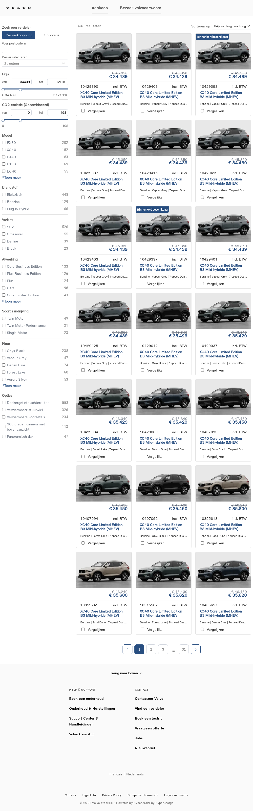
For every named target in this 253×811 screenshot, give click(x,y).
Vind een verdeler (149, 708)
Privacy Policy (112, 795)
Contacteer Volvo (149, 698)
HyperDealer (141, 803)
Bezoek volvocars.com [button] (140, 7)
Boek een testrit (148, 718)
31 (184, 649)
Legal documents (176, 795)
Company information (142, 795)
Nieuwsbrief (145, 748)
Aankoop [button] (100, 7)
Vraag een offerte (149, 728)
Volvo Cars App (82, 734)
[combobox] (4, 63)
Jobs (139, 738)
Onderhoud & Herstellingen (92, 708)
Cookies (70, 795)
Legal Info (89, 795)
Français (115, 774)
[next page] (173, 651)
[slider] (1, 89)
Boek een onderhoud (86, 698)
